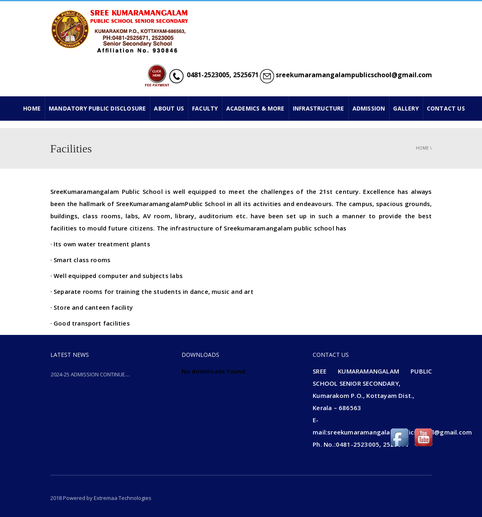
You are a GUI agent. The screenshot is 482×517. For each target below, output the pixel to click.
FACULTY (205, 108)
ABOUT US (169, 108)
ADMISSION (368, 108)
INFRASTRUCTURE (318, 108)
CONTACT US (446, 108)
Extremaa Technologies (122, 498)
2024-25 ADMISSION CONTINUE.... (90, 374)
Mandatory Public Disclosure (97, 108)
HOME (32, 108)
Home (422, 148)
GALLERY (405, 108)
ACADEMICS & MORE (255, 108)
